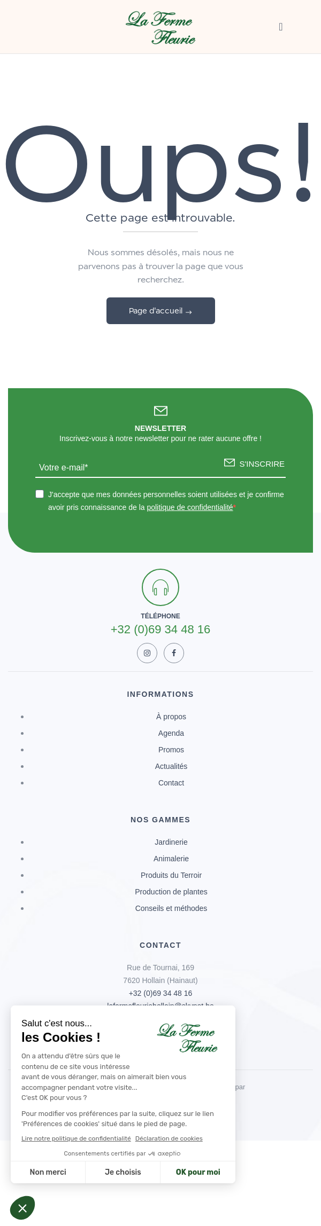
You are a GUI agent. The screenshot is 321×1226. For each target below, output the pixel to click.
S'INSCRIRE (262, 463)
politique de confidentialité (190, 507)
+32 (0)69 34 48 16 (161, 993)
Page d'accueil (157, 310)
